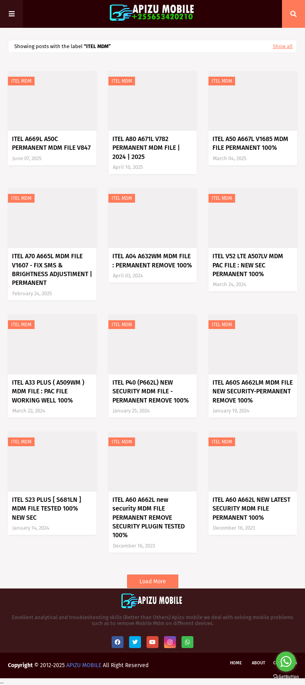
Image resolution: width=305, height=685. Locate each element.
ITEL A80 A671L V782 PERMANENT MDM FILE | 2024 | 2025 (146, 148)
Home (236, 663)
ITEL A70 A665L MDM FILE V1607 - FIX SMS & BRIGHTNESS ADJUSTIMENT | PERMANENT (52, 269)
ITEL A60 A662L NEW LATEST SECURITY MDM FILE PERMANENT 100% (251, 508)
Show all (283, 46)
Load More (152, 581)
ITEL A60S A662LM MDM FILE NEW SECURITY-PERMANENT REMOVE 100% (252, 391)
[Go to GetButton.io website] (286, 676)
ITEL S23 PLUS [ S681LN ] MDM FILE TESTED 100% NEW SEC (46, 508)
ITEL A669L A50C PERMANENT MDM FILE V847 (51, 143)
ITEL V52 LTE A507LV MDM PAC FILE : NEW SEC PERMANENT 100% (247, 265)
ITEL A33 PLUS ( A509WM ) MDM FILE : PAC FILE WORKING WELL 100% (48, 391)
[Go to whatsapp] (286, 661)
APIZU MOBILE (83, 665)
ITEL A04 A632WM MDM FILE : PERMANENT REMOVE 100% (152, 260)
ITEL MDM (21, 81)
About (258, 663)
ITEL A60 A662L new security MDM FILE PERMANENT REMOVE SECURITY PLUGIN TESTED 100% (148, 517)
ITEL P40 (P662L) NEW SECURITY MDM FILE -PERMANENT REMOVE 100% (150, 391)
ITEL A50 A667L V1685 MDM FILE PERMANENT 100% (250, 143)
